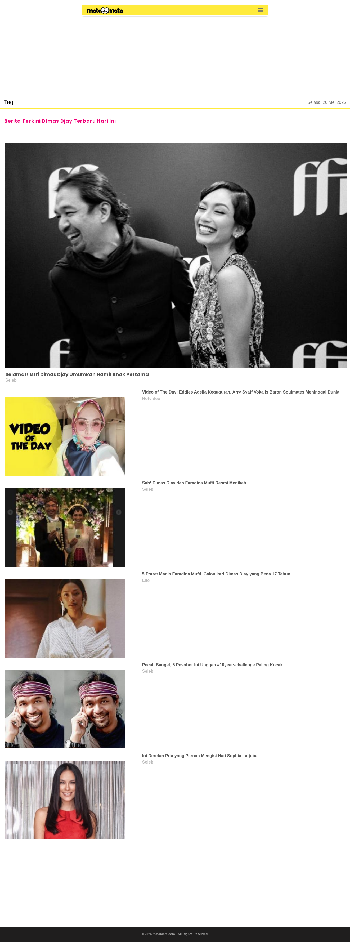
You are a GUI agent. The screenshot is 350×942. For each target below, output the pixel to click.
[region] (175, 54)
